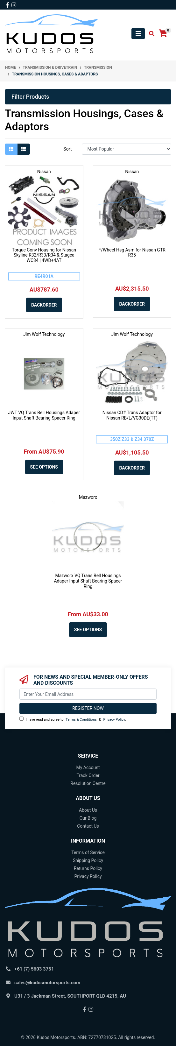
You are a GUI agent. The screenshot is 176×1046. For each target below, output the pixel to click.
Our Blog (88, 818)
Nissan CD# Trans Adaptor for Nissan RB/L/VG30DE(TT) (132, 415)
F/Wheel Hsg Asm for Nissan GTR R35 (132, 252)
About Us (88, 810)
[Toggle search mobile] (150, 34)
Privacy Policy (114, 719)
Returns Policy (88, 868)
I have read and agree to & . (72, 719)
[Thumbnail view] (11, 149)
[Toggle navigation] (138, 33)
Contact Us (88, 826)
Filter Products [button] (30, 96)
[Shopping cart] (163, 33)
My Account (88, 767)
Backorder (44, 304)
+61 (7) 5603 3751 (34, 969)
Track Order (87, 775)
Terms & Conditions (81, 719)
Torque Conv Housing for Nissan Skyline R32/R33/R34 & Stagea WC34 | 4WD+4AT (44, 255)
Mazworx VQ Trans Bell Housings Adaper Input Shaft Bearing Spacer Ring (88, 581)
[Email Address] (88, 694)
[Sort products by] (126, 149)
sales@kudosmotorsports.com (47, 983)
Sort (67, 149)
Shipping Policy (88, 860)
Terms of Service (88, 852)
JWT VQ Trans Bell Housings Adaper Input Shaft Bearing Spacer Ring (44, 415)
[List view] (23, 149)
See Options (44, 467)
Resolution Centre (87, 783)
